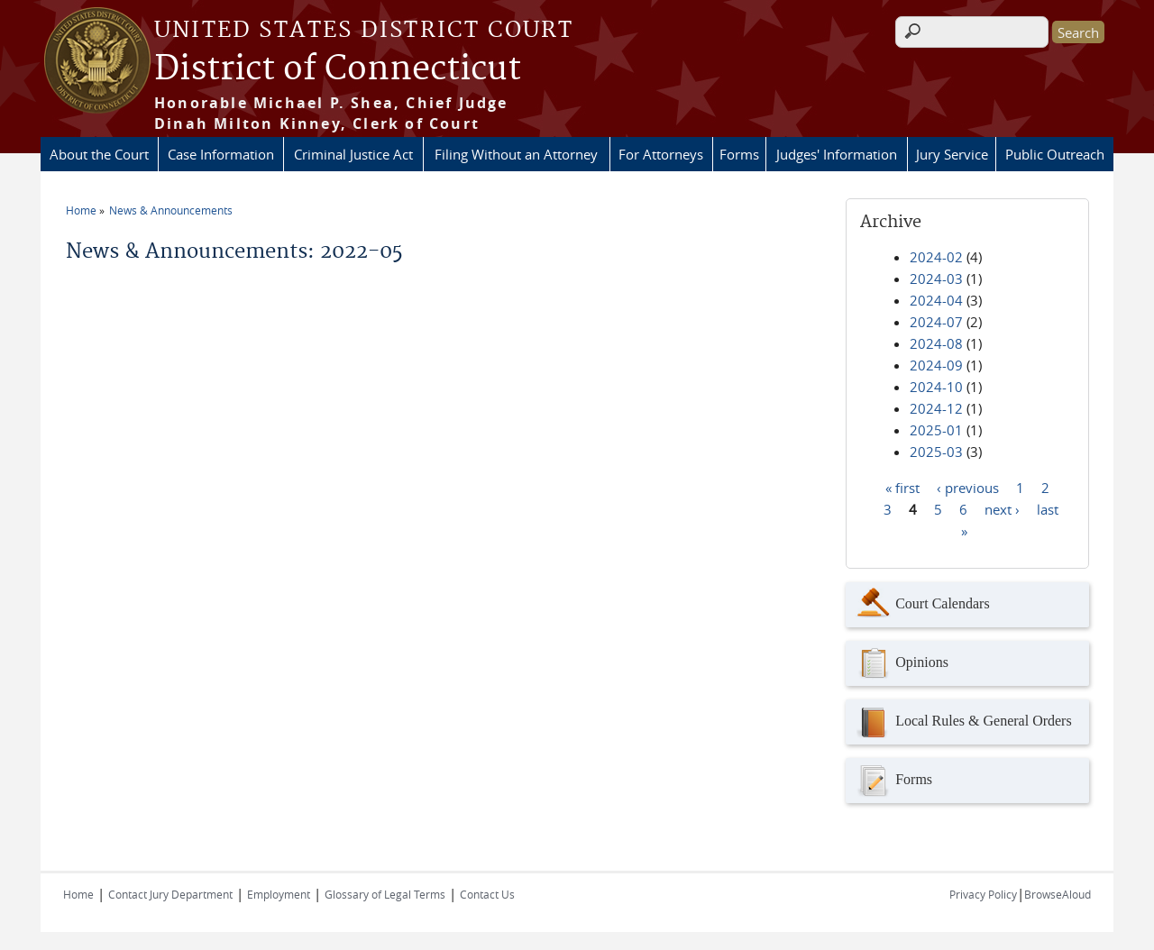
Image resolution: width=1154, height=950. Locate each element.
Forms (739, 154)
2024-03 (936, 278)
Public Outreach (1054, 154)
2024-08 (936, 343)
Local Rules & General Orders (963, 722)
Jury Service (952, 154)
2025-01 (936, 430)
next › (1002, 508)
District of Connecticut (337, 69)
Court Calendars (922, 605)
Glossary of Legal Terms (385, 894)
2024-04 (936, 300)
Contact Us (487, 894)
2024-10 (936, 387)
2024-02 (936, 257)
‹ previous (968, 487)
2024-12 (936, 408)
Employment (278, 894)
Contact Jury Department (170, 894)
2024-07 (936, 322)
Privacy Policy (983, 894)
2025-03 (936, 452)
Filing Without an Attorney (516, 154)
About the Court (99, 154)
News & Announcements (171, 210)
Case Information (221, 154)
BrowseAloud (1057, 894)
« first (902, 487)
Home (81, 210)
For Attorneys (660, 154)
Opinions (901, 663)
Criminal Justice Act (353, 154)
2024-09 (936, 365)
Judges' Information (836, 154)
